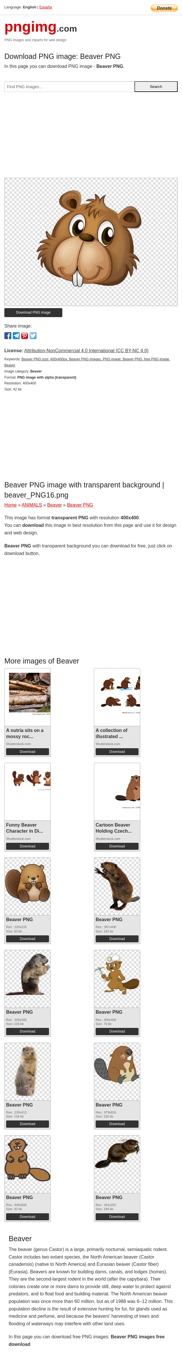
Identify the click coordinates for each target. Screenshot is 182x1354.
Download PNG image (33, 312)
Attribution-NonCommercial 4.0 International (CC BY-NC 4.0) (86, 350)
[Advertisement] (91, 137)
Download (27, 752)
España (45, 7)
